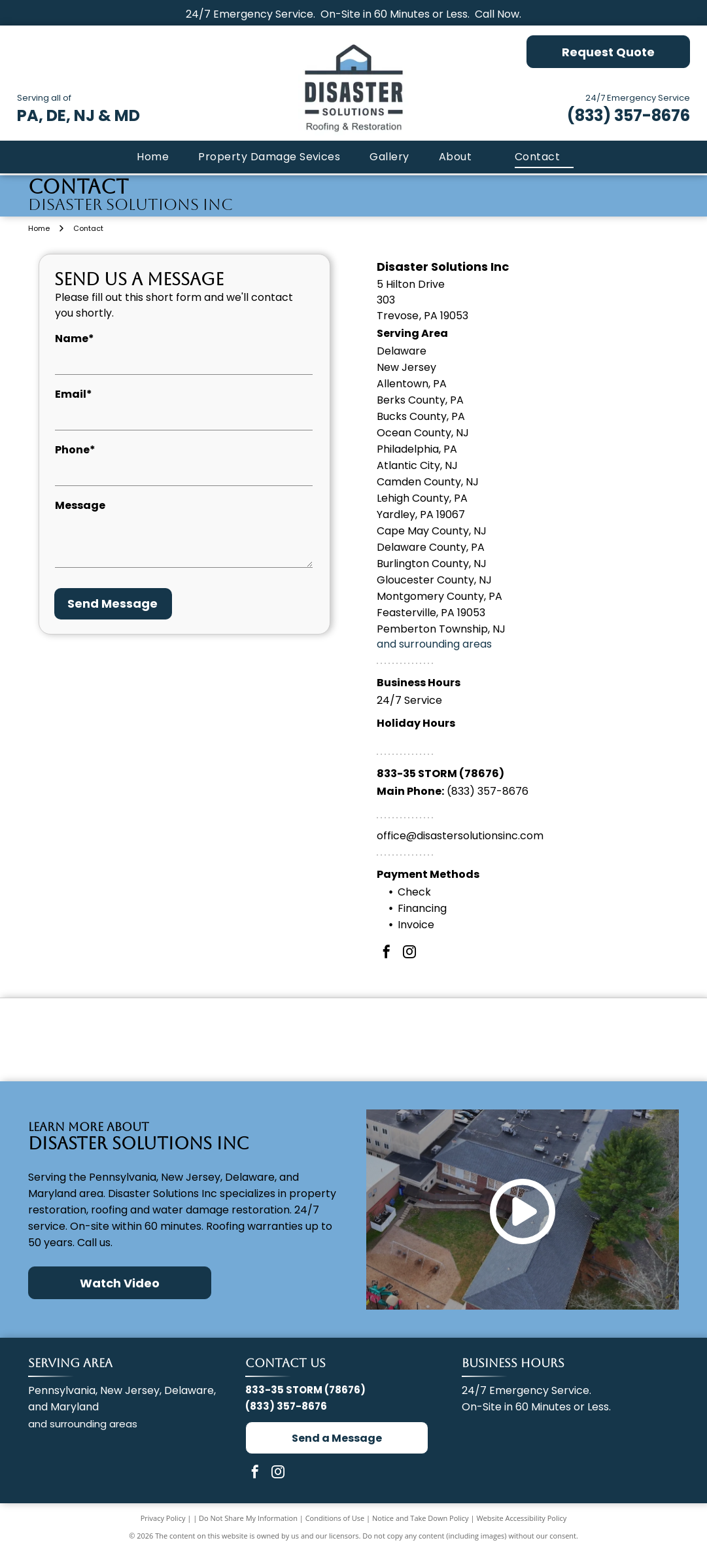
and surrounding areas (434, 644)
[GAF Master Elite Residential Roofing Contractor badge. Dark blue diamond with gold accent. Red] (136, 1040)
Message (80, 505)
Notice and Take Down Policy (420, 1518)
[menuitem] (151, 157)
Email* (73, 394)
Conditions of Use (335, 1518)
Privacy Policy (163, 1518)
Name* (74, 338)
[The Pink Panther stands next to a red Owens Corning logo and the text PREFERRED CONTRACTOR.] (353, 1040)
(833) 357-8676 (628, 115)
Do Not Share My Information (248, 1518)
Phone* (75, 449)
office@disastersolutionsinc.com (460, 835)
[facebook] (386, 953)
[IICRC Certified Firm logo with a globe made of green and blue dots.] (570, 1040)
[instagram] (409, 953)
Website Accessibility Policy (521, 1518)
